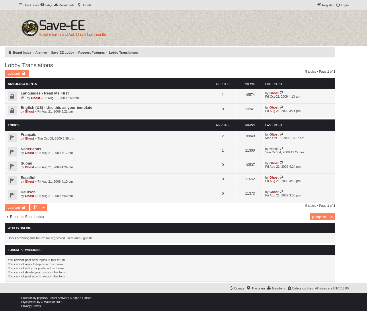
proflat (32, 302)
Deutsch (28, 192)
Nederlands (31, 149)
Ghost (35, 98)
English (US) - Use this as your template (56, 107)
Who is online (19, 228)
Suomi (26, 163)
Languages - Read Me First (45, 93)
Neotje (274, 148)
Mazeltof (49, 302)
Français (28, 134)
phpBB (41, 298)
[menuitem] (46, 5)
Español (28, 177)
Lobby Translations (29, 65)
